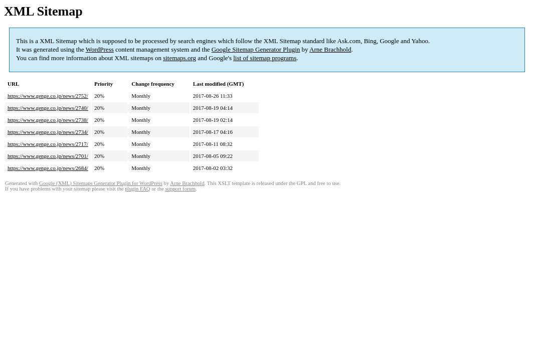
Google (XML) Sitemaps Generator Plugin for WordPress (100, 183)
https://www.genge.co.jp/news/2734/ (48, 132)
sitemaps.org (179, 58)
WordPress (100, 49)
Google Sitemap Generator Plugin (256, 49)
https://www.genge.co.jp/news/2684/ (48, 168)
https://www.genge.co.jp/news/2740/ (48, 108)
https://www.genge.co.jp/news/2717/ (48, 144)
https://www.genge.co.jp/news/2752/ (48, 96)
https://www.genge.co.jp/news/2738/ (48, 120)
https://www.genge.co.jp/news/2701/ (48, 156)
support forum (180, 189)
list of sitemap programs (264, 58)
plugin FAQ (137, 189)
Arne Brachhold (330, 49)
